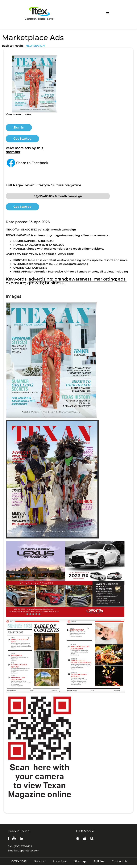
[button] (107, 13)
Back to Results (12, 45)
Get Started (22, 138)
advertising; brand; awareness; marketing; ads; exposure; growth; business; (66, 280)
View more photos (18, 114)
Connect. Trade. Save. (39, 13)
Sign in (18, 127)
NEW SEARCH (35, 45)
